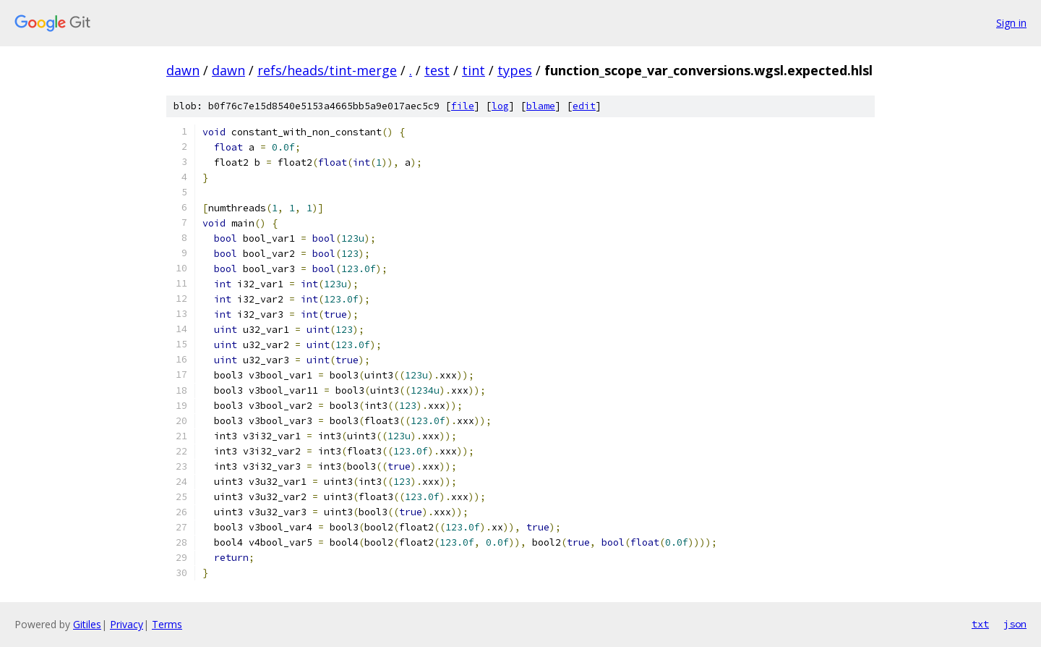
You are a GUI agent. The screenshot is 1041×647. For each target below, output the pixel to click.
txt (980, 623)
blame (540, 106)
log (500, 106)
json (1015, 623)
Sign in (1011, 23)
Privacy (126, 624)
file (462, 106)
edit (584, 106)
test (437, 70)
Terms (167, 624)
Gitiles (87, 624)
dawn (183, 70)
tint (473, 70)
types (514, 70)
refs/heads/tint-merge (327, 70)
